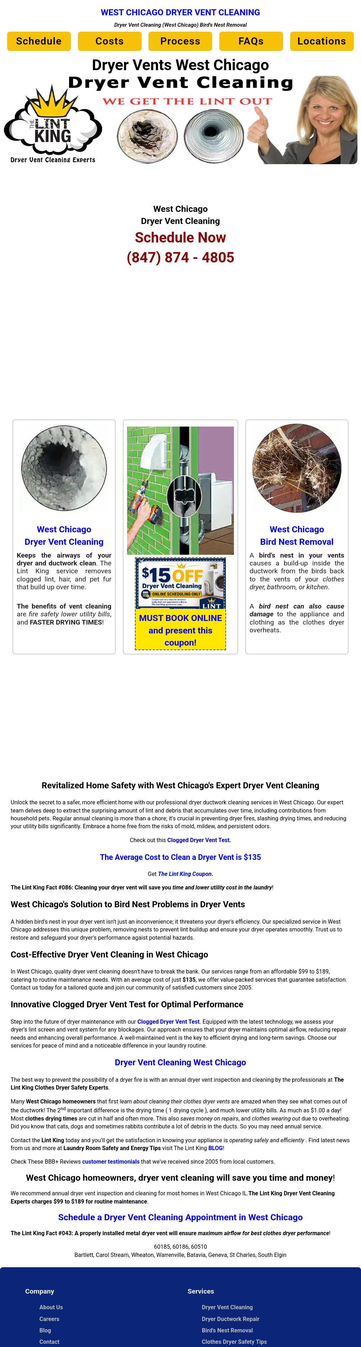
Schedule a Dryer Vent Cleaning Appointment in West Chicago (180, 1217)
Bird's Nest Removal (227, 1330)
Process (180, 41)
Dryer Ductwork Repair (231, 1319)
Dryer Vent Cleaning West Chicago (180, 1062)
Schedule (39, 41)
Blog (45, 1330)
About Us (51, 1307)
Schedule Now (180, 237)
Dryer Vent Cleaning (227, 1307)
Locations (321, 41)
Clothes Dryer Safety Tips (234, 1341)
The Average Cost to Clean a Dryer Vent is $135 (180, 857)
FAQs (251, 41)
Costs (109, 41)
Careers (49, 1319)
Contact (49, 1341)
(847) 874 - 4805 (180, 257)
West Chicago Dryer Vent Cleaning (180, 12)
